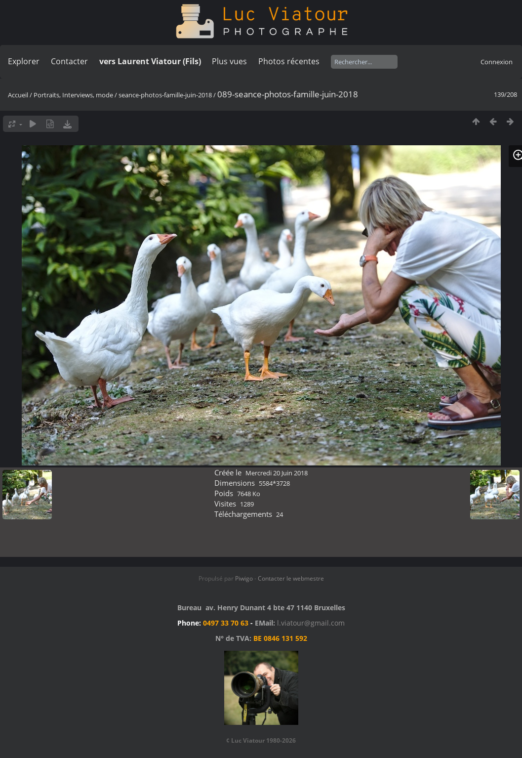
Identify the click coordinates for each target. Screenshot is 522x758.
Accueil (18, 94)
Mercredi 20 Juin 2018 (276, 472)
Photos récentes (289, 61)
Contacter (69, 61)
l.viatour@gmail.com (311, 623)
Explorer (24, 61)
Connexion (497, 61)
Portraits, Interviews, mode (73, 94)
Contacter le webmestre (291, 578)
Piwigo (244, 578)
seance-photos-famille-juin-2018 (165, 94)
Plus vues (229, 61)
